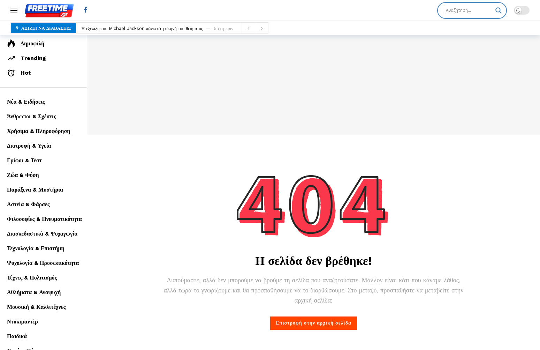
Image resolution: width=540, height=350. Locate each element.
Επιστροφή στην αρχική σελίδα (313, 323)
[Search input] (469, 10)
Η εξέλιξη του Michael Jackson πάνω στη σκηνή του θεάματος (142, 28)
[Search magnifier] (498, 10)
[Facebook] (85, 10)
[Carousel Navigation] (255, 28)
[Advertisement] (314, 83)
